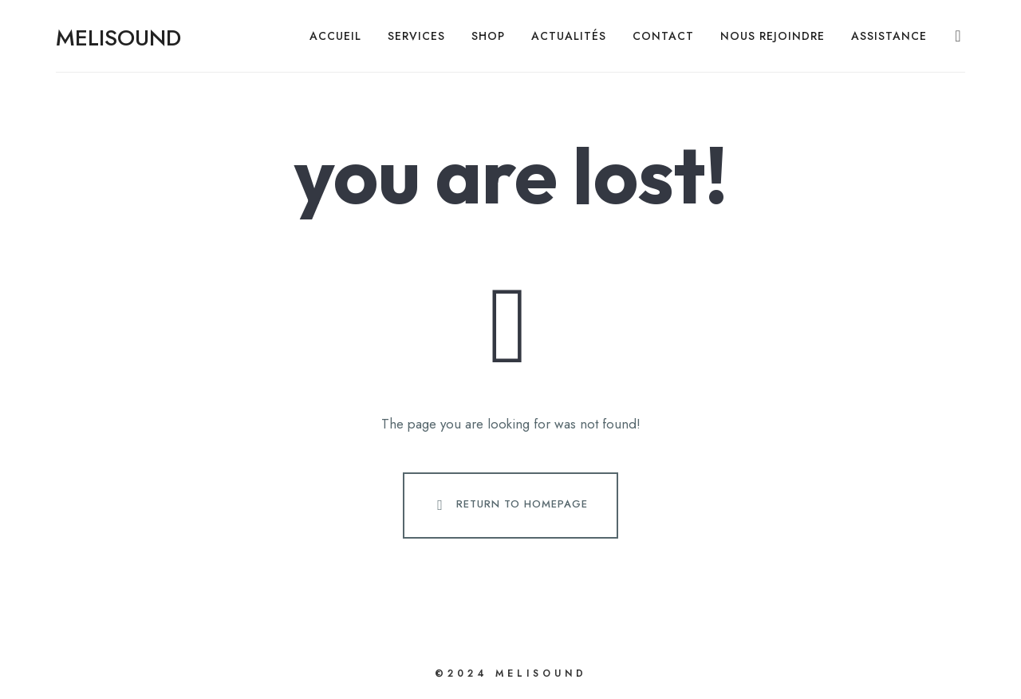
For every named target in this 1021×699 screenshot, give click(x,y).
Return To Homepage (509, 505)
